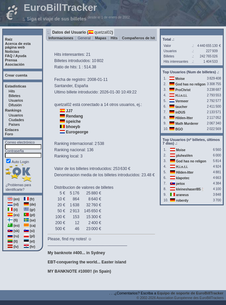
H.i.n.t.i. (181, 95)
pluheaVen (184, 155)
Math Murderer (186, 123)
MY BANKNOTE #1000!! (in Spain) (79, 271)
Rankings (13, 110)
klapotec (183, 178)
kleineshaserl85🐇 (190, 189)
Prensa (11, 60)
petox (180, 184)
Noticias (12, 51)
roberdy (182, 200)
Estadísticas (15, 86)
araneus (182, 195)
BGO (179, 129)
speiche (73, 121)
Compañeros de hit (138, 38)
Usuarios (16, 100)
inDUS (180, 112)
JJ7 (69, 111)
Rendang (74, 116)
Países (14, 124)
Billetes (14, 96)
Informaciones (60, 38)
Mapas (100, 38)
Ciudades (16, 120)
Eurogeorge (77, 132)
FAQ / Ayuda (15, 56)
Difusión (15, 105)
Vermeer (181, 101)
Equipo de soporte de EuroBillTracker (190, 293)
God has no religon (190, 84)
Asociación (14, 64)
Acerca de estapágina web (18, 45)
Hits (12, 91)
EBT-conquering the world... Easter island (87, 262)
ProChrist (183, 90)
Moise (180, 79)
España (81, 86)
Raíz (9, 39)
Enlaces (12, 130)
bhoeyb (73, 126)
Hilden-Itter (184, 118)
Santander (63, 86)
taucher (181, 107)
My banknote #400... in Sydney (76, 253)
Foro (9, 134)
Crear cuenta (16, 75)
